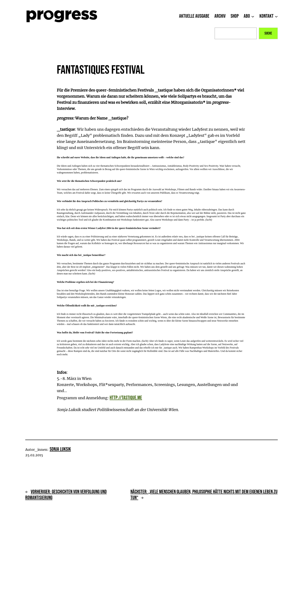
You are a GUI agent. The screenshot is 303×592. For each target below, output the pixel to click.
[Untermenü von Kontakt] (276, 16)
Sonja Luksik (60, 449)
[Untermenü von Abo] (252, 16)
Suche (268, 33)
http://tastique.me (126, 398)
